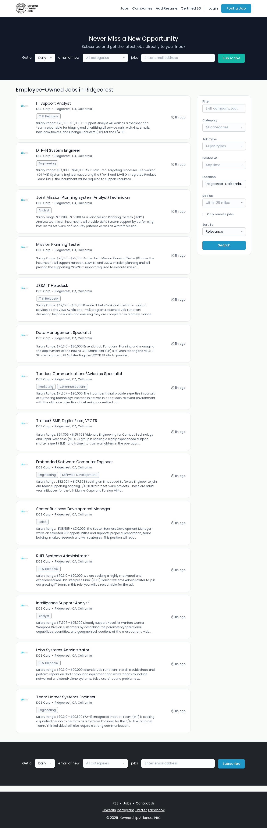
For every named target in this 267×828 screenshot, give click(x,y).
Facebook (156, 810)
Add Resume (166, 8)
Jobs (124, 8)
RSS (115, 803)
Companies (142, 8)
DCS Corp (43, 109)
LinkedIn (109, 810)
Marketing (46, 389)
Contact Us (145, 803)
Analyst (44, 211)
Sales (42, 526)
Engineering (47, 164)
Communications (73, 389)
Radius (207, 196)
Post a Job (236, 8)
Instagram (125, 810)
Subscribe (231, 58)
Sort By (207, 224)
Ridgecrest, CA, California (73, 109)
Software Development (79, 478)
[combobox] (45, 58)
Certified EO (191, 8)
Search (224, 245)
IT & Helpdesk (48, 116)
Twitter (141, 810)
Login (213, 8)
